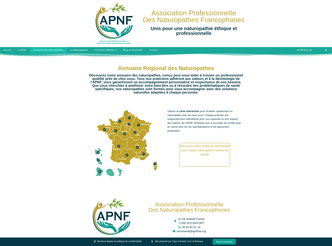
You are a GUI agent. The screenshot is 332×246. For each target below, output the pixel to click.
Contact (153, 50)
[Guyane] (100, 172)
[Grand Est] (138, 125)
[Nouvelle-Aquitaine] (119, 146)
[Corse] (155, 164)
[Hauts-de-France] (129, 118)
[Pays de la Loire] (116, 131)
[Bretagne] (104, 129)
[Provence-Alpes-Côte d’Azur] (144, 154)
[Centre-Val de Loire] (125, 134)
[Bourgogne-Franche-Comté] (135, 132)
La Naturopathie (79, 50)
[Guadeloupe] (98, 153)
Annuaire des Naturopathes (48, 50)
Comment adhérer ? (105, 50)
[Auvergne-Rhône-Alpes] (137, 147)
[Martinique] (98, 160)
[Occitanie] (127, 155)
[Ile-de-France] (129, 124)
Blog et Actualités (133, 50)
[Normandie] (120, 121)
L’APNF (22, 50)
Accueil (7, 50)
